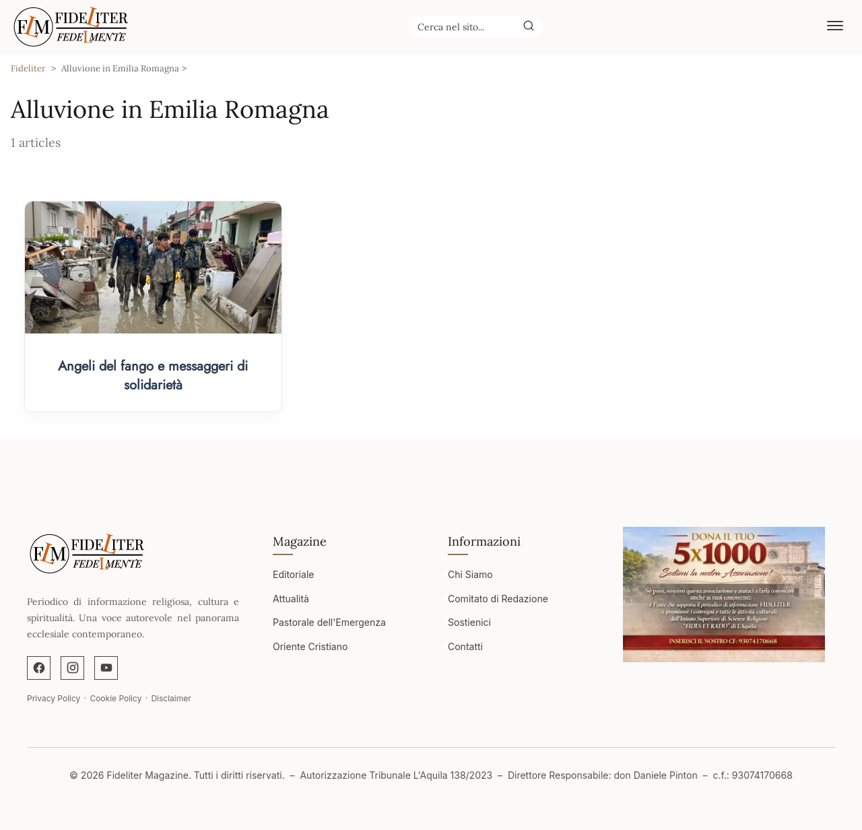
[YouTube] (106, 668)
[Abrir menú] (835, 26)
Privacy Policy (53, 698)
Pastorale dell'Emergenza (329, 622)
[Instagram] (72, 668)
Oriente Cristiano (310, 646)
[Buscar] (529, 26)
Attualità (291, 598)
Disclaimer (171, 698)
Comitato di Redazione (498, 598)
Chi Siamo (470, 574)
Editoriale (293, 574)
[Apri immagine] (724, 594)
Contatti (465, 646)
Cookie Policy (115, 698)
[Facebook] (39, 668)
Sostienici (469, 622)
